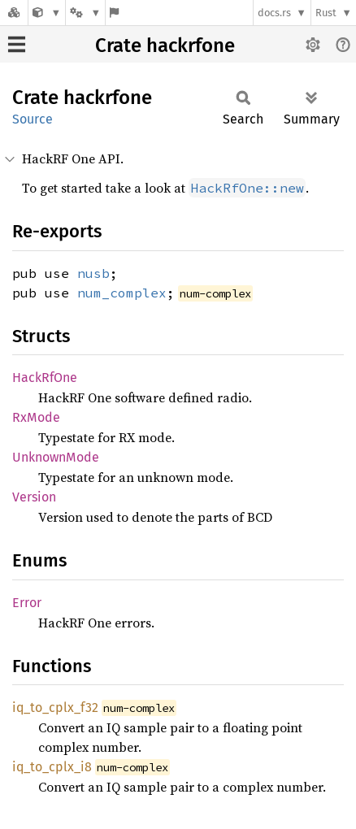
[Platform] (85, 12)
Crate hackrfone (165, 45)
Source (32, 119)
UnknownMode (55, 457)
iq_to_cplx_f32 (55, 707)
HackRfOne (44, 377)
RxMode (36, 417)
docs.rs (274, 13)
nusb (93, 273)
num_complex (122, 292)
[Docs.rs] (14, 12)
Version (34, 497)
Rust (325, 13)
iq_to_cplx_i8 (52, 767)
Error (26, 602)
